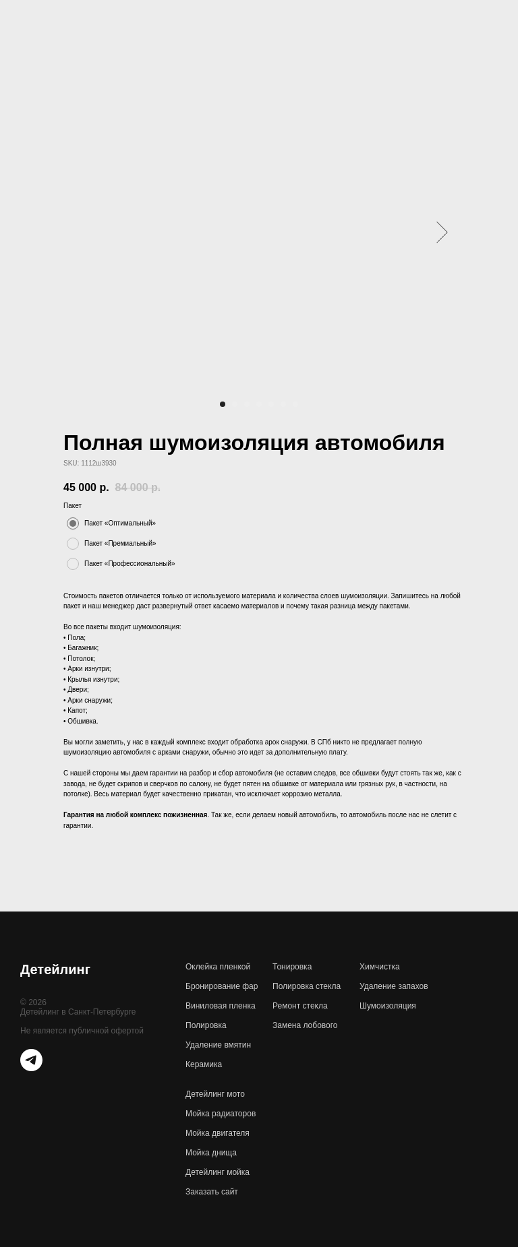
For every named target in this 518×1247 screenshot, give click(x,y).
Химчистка (379, 966)
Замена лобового (305, 1025)
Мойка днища (211, 1152)
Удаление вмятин (218, 1045)
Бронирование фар (221, 986)
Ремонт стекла (300, 1006)
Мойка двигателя (217, 1133)
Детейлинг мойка (217, 1172)
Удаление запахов (393, 986)
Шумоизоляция (387, 1006)
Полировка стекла (306, 986)
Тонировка (292, 966)
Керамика (203, 1064)
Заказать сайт (211, 1191)
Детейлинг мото (215, 1094)
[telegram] (31, 1067)
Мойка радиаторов (220, 1113)
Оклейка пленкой (217, 966)
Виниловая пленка (220, 1006)
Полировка (206, 1025)
